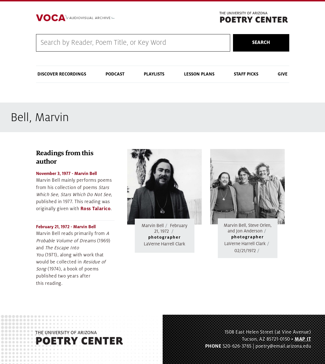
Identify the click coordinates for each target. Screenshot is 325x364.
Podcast (115, 74)
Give (283, 74)
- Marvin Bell (66, 173)
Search (261, 42)
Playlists (154, 74)
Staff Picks (246, 74)
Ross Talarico (95, 208)
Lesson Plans (199, 74)
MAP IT (303, 339)
